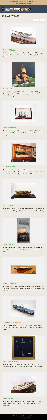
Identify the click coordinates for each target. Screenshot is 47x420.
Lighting (5, 244)
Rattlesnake (6, 166)
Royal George (7, 127)
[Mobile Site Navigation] (44, 9)
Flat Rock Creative (26, 418)
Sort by (42, 20)
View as (36, 20)
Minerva (5, 205)
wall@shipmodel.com (25, 3)
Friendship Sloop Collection (11, 361)
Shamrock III (6, 50)
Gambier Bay (6, 322)
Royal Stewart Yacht (8, 88)
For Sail (5, 398)
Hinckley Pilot (7, 283)
